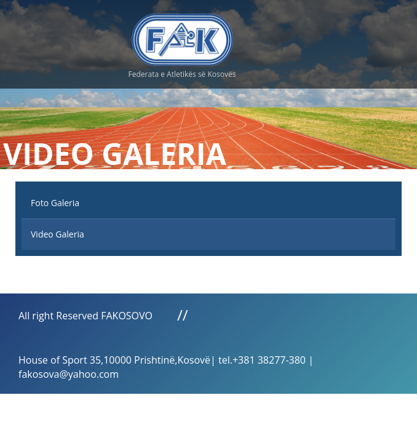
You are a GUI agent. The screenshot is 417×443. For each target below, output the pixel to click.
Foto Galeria (55, 203)
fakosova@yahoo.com (68, 374)
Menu (333, 37)
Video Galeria (57, 234)
